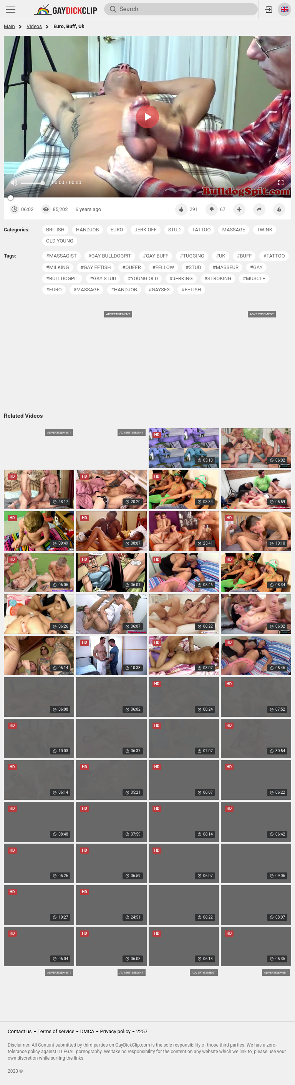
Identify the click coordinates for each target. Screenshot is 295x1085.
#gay (256, 267)
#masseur (226, 267)
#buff (244, 256)
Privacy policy (115, 1031)
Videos (34, 26)
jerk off (145, 230)
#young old (143, 278)
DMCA (87, 1031)
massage (233, 230)
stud (174, 230)
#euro (54, 289)
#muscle (254, 278)
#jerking (180, 278)
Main (9, 26)
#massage (86, 289)
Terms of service (56, 1031)
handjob (87, 230)
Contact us (20, 1031)
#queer (131, 267)
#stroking (217, 278)
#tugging (192, 256)
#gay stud (103, 278)
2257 (142, 1031)
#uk (220, 256)
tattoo (201, 230)
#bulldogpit (62, 278)
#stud (193, 267)
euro (117, 230)
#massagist (61, 256)
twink (264, 230)
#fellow (163, 267)
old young (59, 241)
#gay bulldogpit (109, 256)
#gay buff (156, 256)
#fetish (191, 289)
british (55, 230)
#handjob (124, 289)
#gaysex (159, 289)
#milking (57, 267)
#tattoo (274, 256)
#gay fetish (96, 267)
